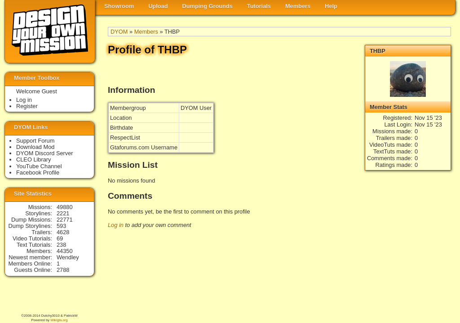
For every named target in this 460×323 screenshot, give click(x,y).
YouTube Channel (39, 166)
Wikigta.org (58, 320)
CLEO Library (33, 159)
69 (60, 238)
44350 (65, 251)
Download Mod (35, 147)
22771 (65, 219)
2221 (63, 213)
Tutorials (259, 6)
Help (331, 6)
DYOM (119, 31)
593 (61, 226)
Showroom (119, 6)
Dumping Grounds (207, 6)
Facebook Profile (37, 172)
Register (27, 106)
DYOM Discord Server (44, 153)
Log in (116, 225)
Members (297, 6)
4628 (63, 232)
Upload (158, 6)
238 (61, 244)
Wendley (68, 257)
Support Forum (35, 140)
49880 (65, 207)
